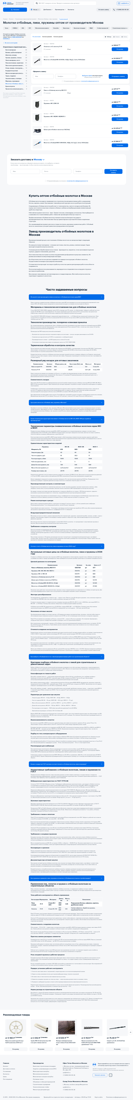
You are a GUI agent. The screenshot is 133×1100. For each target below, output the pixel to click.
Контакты (71, 9)
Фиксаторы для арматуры (41, 1089)
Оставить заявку (103, 9)
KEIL (23, 28)
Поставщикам (7, 1079)
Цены (5, 1076)
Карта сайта (98, 1097)
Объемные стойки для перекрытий (44, 1082)
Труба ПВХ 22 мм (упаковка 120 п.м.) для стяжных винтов (41, 1041)
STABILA (15, 28)
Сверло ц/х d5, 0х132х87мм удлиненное (116, 1041)
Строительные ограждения (120, 28)
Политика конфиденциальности (116, 1097)
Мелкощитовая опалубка (41, 1071)
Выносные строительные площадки (44, 1066)
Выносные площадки (79, 28)
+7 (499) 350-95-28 (121, 10)
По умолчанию (37, 36)
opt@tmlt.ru (123, 3)
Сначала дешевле (47, 36)
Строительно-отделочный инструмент (15, 47)
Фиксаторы (66, 28)
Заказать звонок (100, 1075)
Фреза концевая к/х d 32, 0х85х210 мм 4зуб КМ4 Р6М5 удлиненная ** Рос (90, 1042)
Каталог (15, 10)
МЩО (91, 28)
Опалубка (56, 28)
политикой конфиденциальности (90, 81)
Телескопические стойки (41, 1087)
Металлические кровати (42, 28)
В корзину (120, 49)
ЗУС (30, 28)
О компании (7, 1071)
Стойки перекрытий (102, 28)
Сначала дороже (58, 36)
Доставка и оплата (9, 1069)
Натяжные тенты (38, 1079)
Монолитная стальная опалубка (43, 1076)
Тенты (6, 28)
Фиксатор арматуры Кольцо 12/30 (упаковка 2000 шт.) (14, 1041)
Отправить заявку (118, 76)
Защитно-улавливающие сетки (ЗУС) (44, 1069)
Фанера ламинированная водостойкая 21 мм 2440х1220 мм (66, 1042)
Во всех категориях (10, 43)
